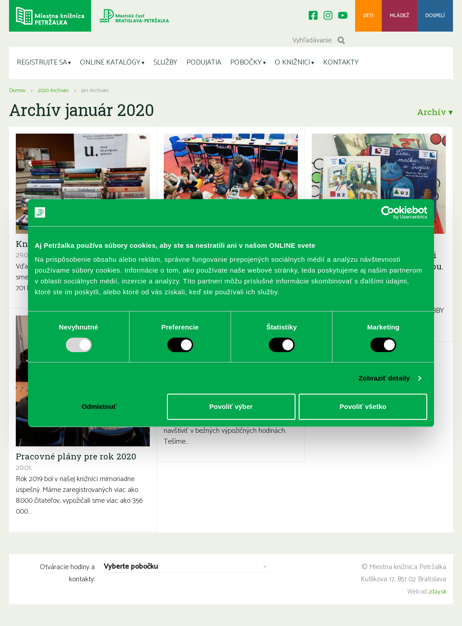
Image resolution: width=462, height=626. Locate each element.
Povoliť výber (231, 406)
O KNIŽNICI (292, 62)
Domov (17, 90)
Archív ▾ (435, 111)
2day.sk (437, 592)
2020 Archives (53, 90)
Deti (368, 15)
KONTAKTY (341, 62)
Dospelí (435, 15)
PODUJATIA (203, 62)
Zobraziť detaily (384, 378)
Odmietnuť (99, 406)
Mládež (399, 15)
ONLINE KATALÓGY (110, 62)
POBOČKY (246, 62)
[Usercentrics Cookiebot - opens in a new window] (387, 212)
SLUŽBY (165, 62)
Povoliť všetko (363, 406)
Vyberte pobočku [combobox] (131, 567)
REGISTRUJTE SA (42, 62)
